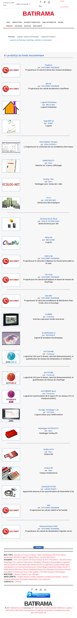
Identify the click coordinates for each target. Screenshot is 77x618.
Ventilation (37, 562)
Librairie (17, 574)
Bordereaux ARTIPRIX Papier (15, 557)
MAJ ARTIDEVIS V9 (38, 613)
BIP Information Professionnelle (44, 608)
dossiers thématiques (56, 572)
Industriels (52, 567)
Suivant (38, 547)
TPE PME (43, 572)
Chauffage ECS (9, 562)
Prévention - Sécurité (58, 560)
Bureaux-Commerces (55, 569)
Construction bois (21, 572)
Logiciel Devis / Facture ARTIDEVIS (41, 557)
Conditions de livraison (44, 610)
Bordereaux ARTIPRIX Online (54, 555)
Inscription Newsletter (29, 579)
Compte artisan (23, 577)
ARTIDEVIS (10, 610)
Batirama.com (16, 608)
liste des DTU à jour (21, 555)
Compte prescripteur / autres (56, 577)
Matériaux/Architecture (13, 569)
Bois (69, 560)
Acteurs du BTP (42, 560)
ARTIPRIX (19, 610)
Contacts (18, 582)
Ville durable (33, 572)
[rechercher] (29, 3)
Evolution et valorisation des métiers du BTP (26, 565)
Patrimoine (28, 562)
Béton (10, 572)
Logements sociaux (51, 565)
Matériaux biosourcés (37, 569)
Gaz (5, 572)
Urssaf (67, 569)
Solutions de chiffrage (29, 574)
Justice (19, 562)
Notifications (29, 610)
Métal (25, 569)
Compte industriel (37, 577)
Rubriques (11, 37)
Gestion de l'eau (29, 560)
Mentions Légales (64, 608)
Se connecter (44, 579)
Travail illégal (42, 567)
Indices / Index (36, 555)
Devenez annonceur (11, 579)
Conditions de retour (62, 610)
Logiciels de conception (48, 37)
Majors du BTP (63, 567)
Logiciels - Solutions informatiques (28, 37)
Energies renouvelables (52, 562)
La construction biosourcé (25, 567)
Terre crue (17, 560)
